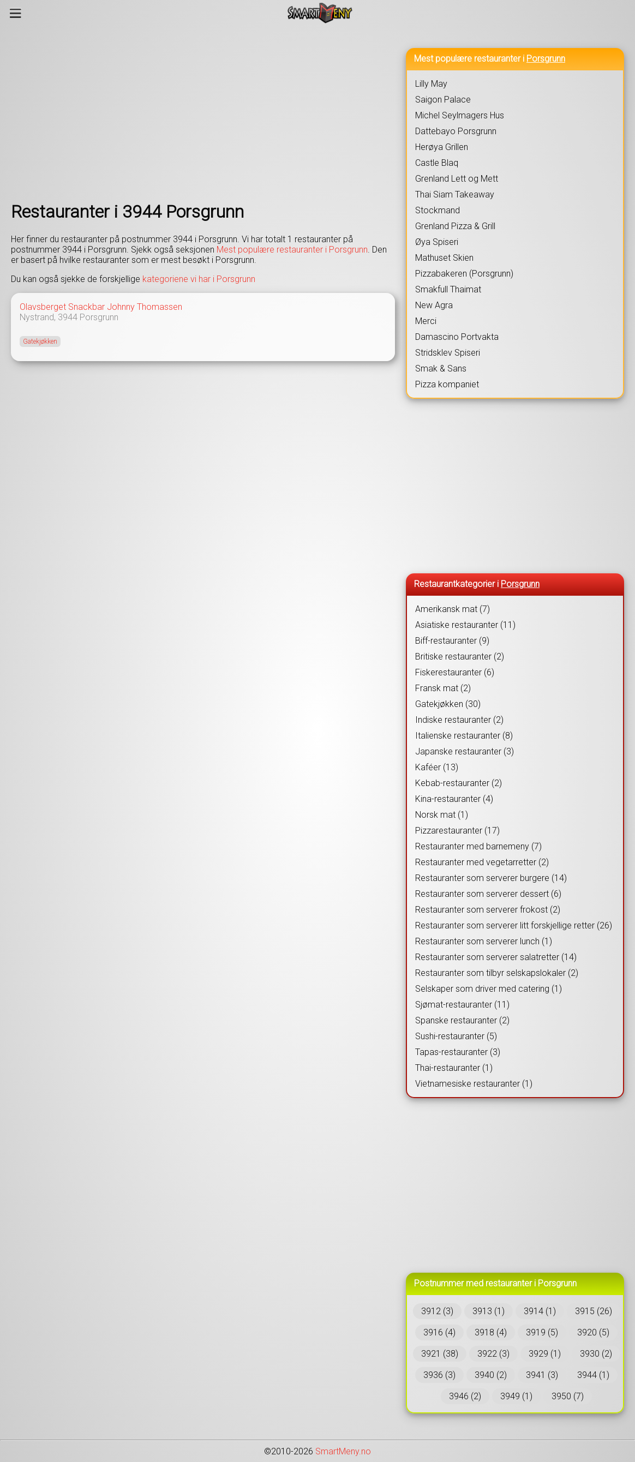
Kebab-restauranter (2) (458, 783)
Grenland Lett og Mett (456, 178)
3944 (67, 317)
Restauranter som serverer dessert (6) (488, 894)
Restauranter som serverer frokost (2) (487, 909)
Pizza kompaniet (447, 384)
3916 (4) (439, 1332)
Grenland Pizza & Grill (455, 226)
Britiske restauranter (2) (459, 656)
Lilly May (431, 84)
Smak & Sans (440, 368)
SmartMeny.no (343, 1451)
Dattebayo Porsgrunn (455, 131)
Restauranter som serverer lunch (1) (483, 941)
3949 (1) (516, 1396)
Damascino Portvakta (457, 337)
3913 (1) (488, 1311)
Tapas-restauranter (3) (457, 1052)
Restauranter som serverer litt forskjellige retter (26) (513, 925)
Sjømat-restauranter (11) (462, 1004)
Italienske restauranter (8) (464, 735)
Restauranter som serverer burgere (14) (491, 878)
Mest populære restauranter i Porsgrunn (292, 249)
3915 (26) (593, 1311)
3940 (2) (491, 1375)
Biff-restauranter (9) (452, 641)
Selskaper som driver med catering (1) (488, 989)
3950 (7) (568, 1396)
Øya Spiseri (436, 242)
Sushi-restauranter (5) (456, 1036)
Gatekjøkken (40, 341)
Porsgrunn (99, 317)
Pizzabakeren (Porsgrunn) (464, 273)
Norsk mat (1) (441, 815)
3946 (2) (465, 1396)
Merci (425, 321)
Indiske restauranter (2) (459, 720)
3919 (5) (542, 1332)
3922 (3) (493, 1354)
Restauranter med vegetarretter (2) (482, 862)
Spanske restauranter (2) (462, 1020)
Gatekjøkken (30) (448, 704)
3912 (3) (437, 1311)
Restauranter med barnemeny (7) (478, 846)
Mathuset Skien (444, 258)
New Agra (434, 305)
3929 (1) (545, 1354)
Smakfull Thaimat (448, 289)
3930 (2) (596, 1354)
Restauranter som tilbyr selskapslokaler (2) (496, 973)
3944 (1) (593, 1375)
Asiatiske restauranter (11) (465, 625)
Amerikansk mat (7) (452, 609)
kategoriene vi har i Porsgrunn (198, 279)
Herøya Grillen (441, 147)
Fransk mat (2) (443, 688)
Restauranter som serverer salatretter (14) (496, 957)
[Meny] (15, 13)
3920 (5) (593, 1332)
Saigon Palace (443, 99)
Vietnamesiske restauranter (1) (473, 1083)
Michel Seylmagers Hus (459, 115)
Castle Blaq (436, 163)
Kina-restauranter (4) (454, 799)
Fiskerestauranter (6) (454, 672)
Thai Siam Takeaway (454, 194)
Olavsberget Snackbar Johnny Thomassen (101, 307)
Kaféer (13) (436, 767)
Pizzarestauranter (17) (457, 830)
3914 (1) (540, 1311)
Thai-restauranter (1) (454, 1068)
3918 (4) (491, 1332)
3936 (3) (439, 1375)
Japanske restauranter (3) (464, 751)
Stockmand (437, 210)
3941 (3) (542, 1375)
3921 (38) (439, 1354)
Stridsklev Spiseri (447, 352)
